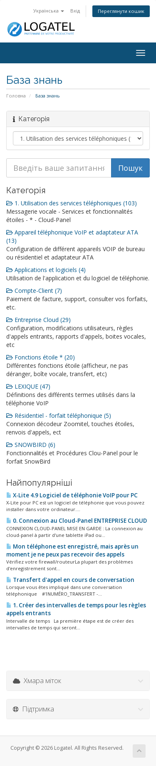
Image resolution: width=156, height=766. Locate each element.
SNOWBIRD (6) (30, 445)
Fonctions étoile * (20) (40, 357)
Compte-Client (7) (34, 290)
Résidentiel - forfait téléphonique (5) (58, 415)
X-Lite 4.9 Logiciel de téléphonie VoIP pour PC (72, 495)
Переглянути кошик (121, 11)
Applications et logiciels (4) (46, 270)
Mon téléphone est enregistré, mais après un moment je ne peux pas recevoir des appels (72, 550)
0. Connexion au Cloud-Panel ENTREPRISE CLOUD (76, 520)
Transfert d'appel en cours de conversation (70, 580)
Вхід (75, 10)
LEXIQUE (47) (28, 386)
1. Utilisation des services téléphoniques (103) (71, 203)
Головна (16, 95)
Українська (48, 10)
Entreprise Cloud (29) (38, 320)
